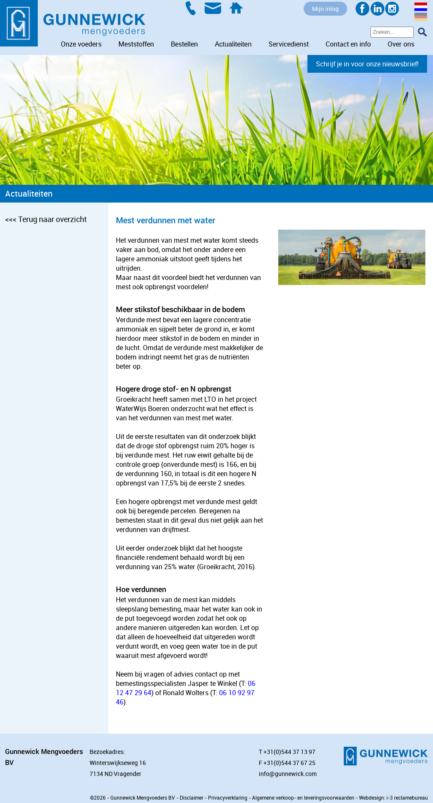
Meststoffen (136, 44)
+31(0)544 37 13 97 (289, 752)
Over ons (401, 44)
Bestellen (184, 44)
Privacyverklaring (227, 797)
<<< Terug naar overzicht (46, 219)
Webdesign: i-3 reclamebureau (393, 797)
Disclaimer (191, 797)
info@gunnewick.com (288, 774)
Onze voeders (81, 44)
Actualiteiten (233, 44)
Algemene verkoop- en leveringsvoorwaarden (303, 797)
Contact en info (348, 44)
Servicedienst (289, 44)
